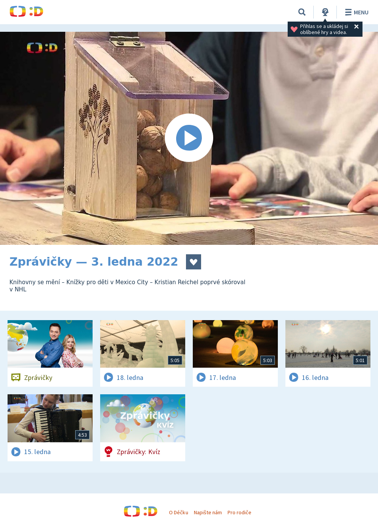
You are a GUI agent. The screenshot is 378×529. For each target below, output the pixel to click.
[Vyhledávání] (302, 12)
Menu (355, 12)
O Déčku (178, 512)
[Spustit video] (189, 138)
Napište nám (208, 512)
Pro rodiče (239, 512)
